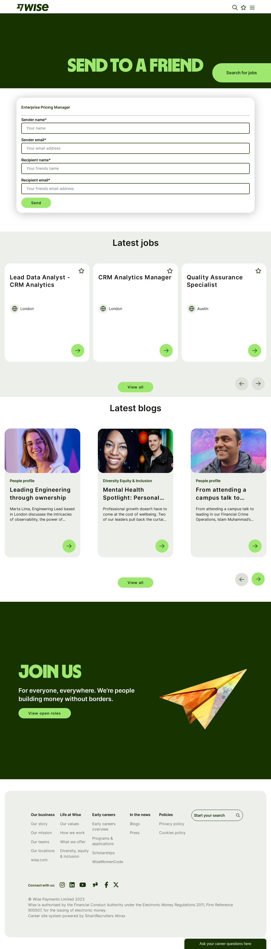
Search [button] (239, 815)
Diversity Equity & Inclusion (127, 480)
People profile (22, 480)
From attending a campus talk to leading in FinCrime (224, 494)
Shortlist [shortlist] (80, 270)
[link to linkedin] (72, 885)
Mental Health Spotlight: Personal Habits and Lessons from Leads (132, 494)
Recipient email (35, 180)
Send (36, 202)
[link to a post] (42, 450)
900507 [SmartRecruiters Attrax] (34, 910)
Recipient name (36, 160)
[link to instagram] (62, 885)
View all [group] (135, 387)
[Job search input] (217, 815)
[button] (235, 7)
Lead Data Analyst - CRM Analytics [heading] (40, 281)
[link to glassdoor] (95, 885)
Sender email (33, 139)
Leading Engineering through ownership (40, 494)
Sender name (34, 119)
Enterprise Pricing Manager (45, 107)
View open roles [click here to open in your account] (44, 713)
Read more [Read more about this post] (69, 546)
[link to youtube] (82, 885)
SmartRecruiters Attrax (105, 915)
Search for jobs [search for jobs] (241, 72)
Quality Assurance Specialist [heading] (215, 281)
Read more (77, 350)
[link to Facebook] (106, 885)
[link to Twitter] (116, 885)
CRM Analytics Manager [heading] (135, 277)
